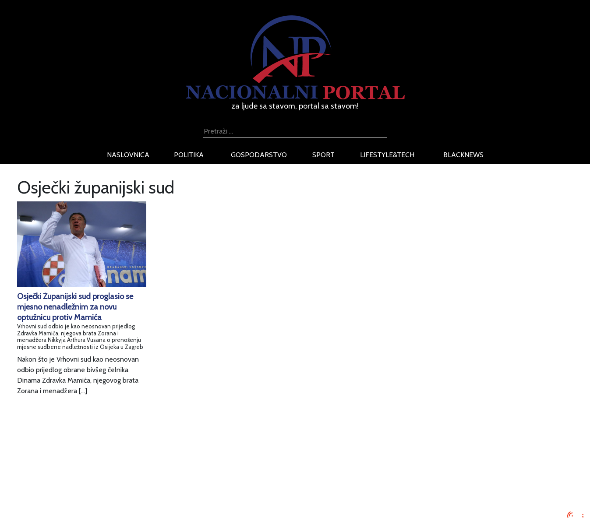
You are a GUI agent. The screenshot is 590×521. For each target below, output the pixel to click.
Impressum (114, 452)
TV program (116, 505)
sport (323, 155)
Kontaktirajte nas (123, 494)
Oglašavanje (116, 463)
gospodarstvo (259, 155)
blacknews (463, 155)
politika (189, 155)
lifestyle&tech (387, 155)
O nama (110, 484)
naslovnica (128, 155)
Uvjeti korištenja (122, 473)
